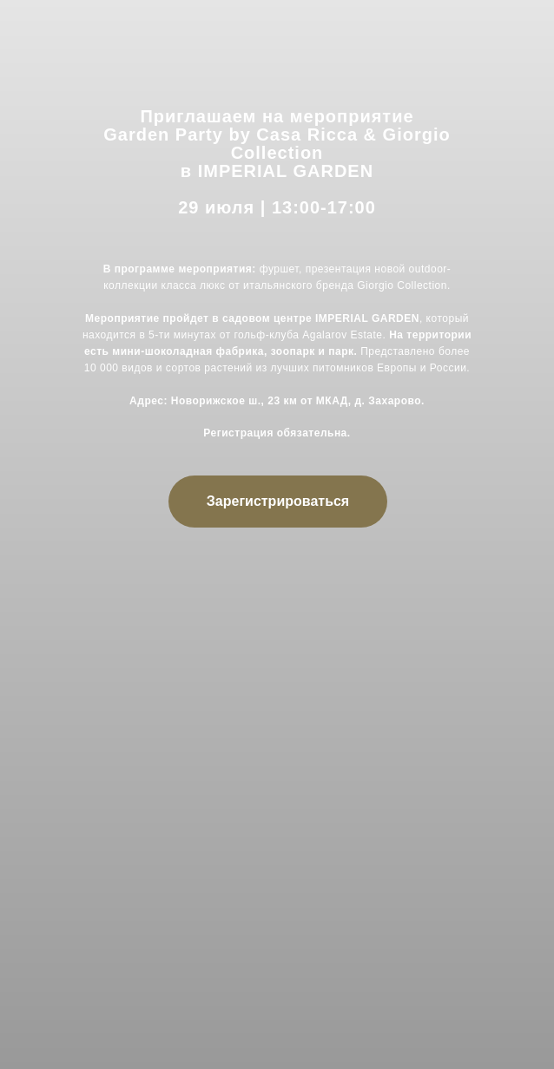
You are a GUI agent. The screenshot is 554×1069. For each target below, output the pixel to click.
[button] (277, 501)
